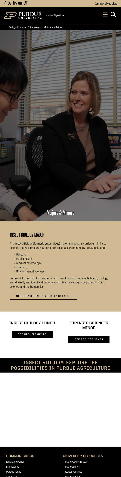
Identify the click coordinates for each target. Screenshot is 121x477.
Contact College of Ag (106, 3)
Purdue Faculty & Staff (75, 462)
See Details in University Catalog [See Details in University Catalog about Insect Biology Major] (43, 296)
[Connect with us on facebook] (5, 3)
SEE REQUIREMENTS (32, 334)
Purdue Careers (71, 467)
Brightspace (12, 467)
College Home (16, 27)
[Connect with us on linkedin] (15, 3)
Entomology (33, 27)
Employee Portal (15, 462)
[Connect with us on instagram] (25, 3)
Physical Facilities (72, 472)
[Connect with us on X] (10, 3)
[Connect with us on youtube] (20, 3)
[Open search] (113, 15)
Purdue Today (13, 472)
